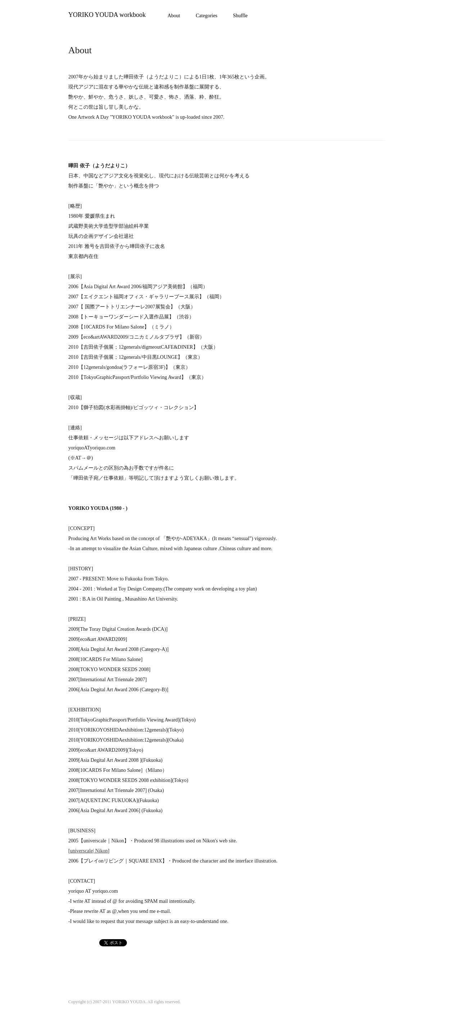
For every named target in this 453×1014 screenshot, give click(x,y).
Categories (207, 15)
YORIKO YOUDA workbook (107, 14)
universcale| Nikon (89, 851)
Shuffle (240, 15)
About (174, 15)
